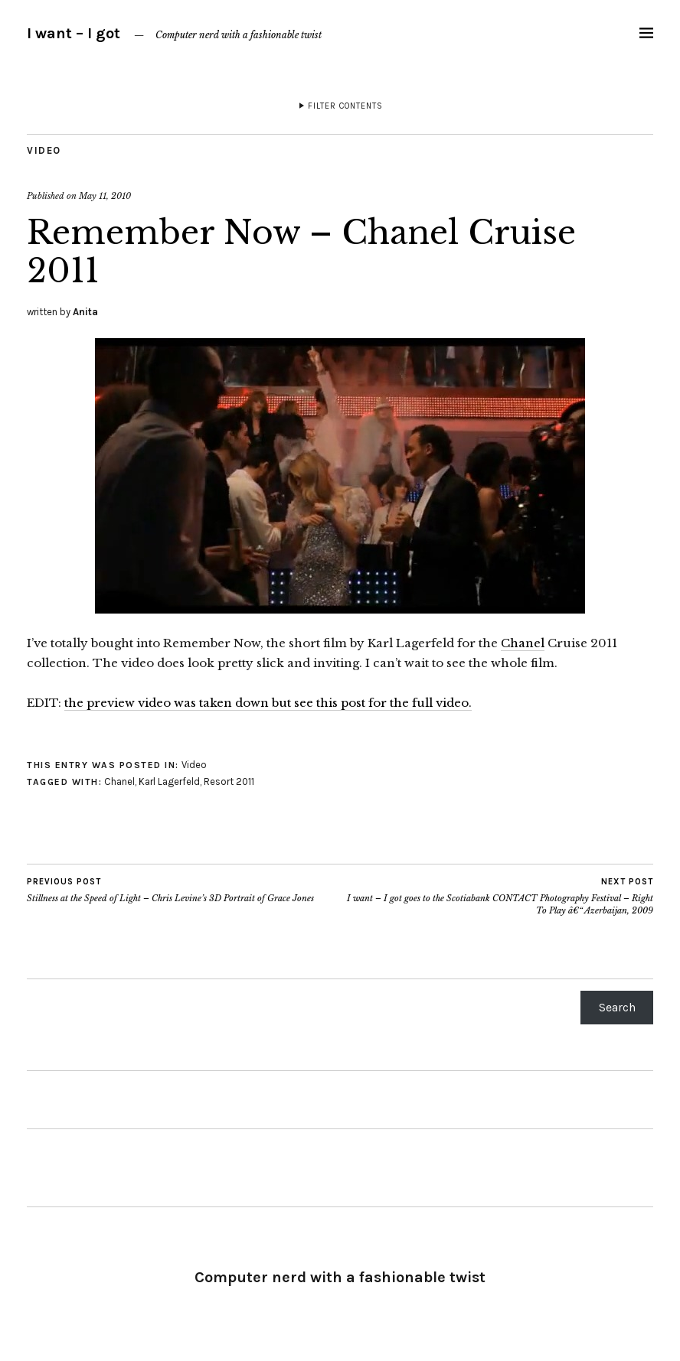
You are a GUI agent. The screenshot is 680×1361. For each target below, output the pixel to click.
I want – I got (73, 33)
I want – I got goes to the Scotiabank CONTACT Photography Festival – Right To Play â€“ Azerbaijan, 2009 (496, 896)
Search (617, 1007)
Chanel (522, 643)
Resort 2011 (229, 781)
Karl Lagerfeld (169, 781)
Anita (85, 311)
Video (44, 150)
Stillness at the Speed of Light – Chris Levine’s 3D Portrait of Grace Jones (170, 890)
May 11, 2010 (105, 195)
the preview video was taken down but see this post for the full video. (268, 702)
